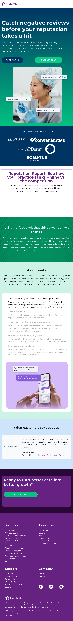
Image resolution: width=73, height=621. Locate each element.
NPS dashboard (11, 533)
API (6, 561)
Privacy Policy (10, 582)
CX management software (15, 536)
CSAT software (11, 543)
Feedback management (15, 548)
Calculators (43, 530)
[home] (9, 4)
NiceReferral (44, 541)
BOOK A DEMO (12, 60)
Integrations (10, 559)
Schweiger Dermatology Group (51, 455)
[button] (69, 3)
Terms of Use (10, 579)
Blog (40, 536)
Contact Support (12, 576)
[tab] (37, 302)
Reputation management (15, 556)
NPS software (10, 530)
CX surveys (9, 545)
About (41, 574)
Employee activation (13, 553)
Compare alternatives (47, 544)
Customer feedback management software (14, 539)
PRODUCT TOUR (48, 60)
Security (8, 587)
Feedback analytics (13, 551)
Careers (42, 576)
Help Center (10, 574)
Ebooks (42, 533)
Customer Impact (46, 538)
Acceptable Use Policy (14, 584)
